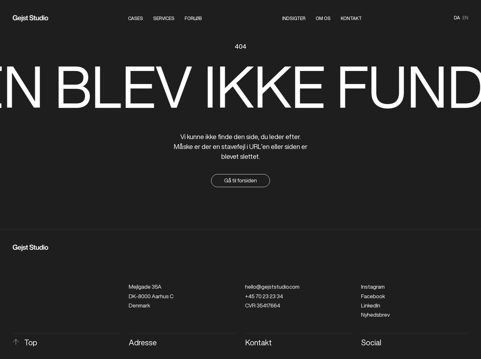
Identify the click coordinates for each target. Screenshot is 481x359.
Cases (135, 18)
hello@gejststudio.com (272, 286)
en (465, 18)
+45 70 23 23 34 (264, 296)
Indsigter (294, 18)
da (457, 18)
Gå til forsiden (240, 180)
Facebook (373, 296)
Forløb (193, 18)
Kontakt (351, 18)
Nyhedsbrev (375, 314)
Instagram (373, 286)
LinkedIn (370, 305)
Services (164, 18)
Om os (323, 18)
